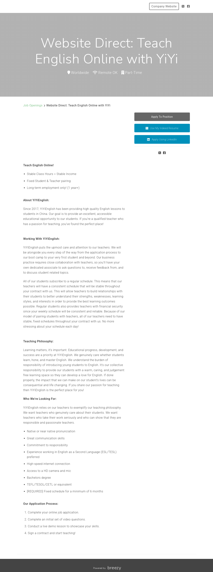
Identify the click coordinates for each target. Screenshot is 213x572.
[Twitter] (183, 6)
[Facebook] (188, 6)
